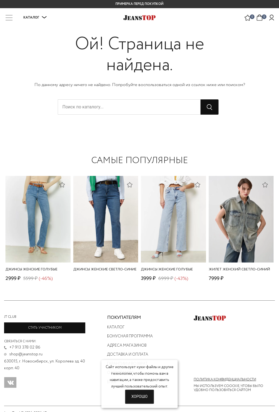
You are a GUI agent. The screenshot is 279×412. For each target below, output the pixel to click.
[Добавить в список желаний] (62, 185)
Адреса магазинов (127, 345)
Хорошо (139, 396)
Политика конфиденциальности (225, 380)
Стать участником (45, 327)
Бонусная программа (130, 336)
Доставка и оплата (127, 354)
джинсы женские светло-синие (105, 269)
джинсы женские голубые (31, 269)
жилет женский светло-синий (239, 269)
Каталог (35, 17)
